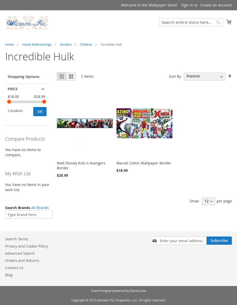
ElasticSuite (138, 291)
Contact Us (14, 267)
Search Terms (16, 239)
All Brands (40, 207)
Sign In (187, 5)
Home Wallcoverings (37, 44)
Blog (9, 274)
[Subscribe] (219, 241)
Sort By (175, 76)
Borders (66, 44)
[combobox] (191, 22)
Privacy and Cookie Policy (26, 246)
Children (86, 44)
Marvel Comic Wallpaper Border (143, 163)
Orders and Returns (22, 260)
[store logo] (27, 22)
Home (9, 44)
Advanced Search (20, 253)
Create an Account (216, 5)
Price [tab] (13, 88)
